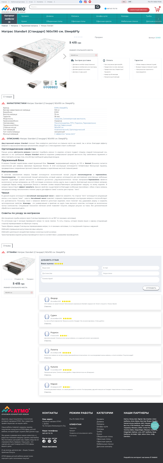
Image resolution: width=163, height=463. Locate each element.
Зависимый (66, 125)
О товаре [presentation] (7, 97)
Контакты (40, 2)
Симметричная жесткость (74, 119)
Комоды (100, 429)
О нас (31, 2)
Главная (4, 2)
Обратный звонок (138, 10)
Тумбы (99, 432)
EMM (56, 108)
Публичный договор (18, 2)
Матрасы (14, 26)
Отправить (151, 288)
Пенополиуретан (61, 123)
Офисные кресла (104, 442)
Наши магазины (49, 447)
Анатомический (61, 130)
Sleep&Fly (63, 108)
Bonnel (57, 125)
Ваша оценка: (47, 264)
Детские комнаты (104, 447)
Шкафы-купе (102, 427)
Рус (124, 2)
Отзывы (49, 2)
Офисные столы (104, 439)
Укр (129, 1)
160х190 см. (59, 127)
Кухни (99, 434)
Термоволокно (89, 123)
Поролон (78, 123)
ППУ (72, 123)
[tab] (8, 97)
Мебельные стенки (105, 444)
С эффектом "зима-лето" (64, 134)
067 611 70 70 (112, 9)
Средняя (58, 119)
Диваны (100, 422)
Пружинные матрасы (29, 26)
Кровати (100, 419)
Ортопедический (77, 130)
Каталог (9, 19)
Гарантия (73, 428)
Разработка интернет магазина (136, 457)
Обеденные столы (105, 437)
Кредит (72, 431)
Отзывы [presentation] (7, 246)
